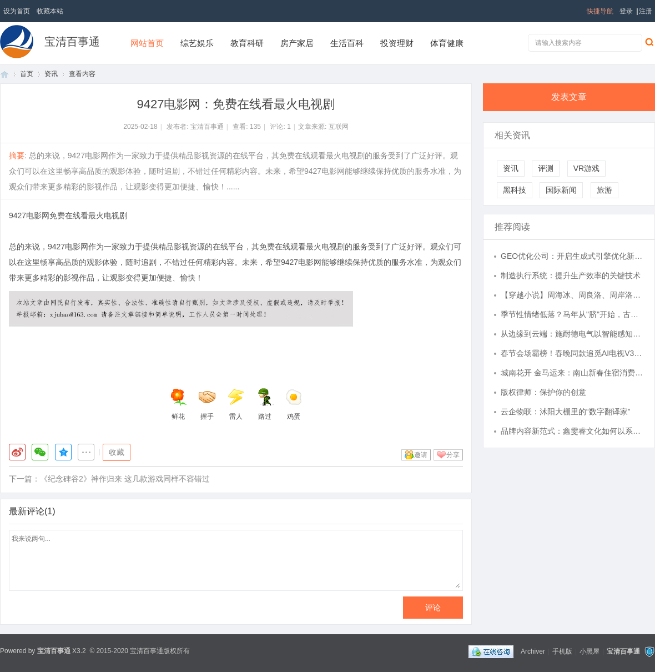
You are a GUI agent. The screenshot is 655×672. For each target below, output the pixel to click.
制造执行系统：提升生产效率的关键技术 (571, 275)
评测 (545, 168)
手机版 (562, 651)
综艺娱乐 (197, 43)
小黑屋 (589, 651)
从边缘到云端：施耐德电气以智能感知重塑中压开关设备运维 (572, 333)
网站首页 (147, 43)
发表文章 (569, 97)
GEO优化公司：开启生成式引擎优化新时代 (572, 256)
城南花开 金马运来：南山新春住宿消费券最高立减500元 (572, 372)
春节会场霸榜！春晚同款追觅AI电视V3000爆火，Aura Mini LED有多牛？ (572, 353)
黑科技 (514, 189)
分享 (453, 455)
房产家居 (297, 43)
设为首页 (16, 11)
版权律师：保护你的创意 (543, 392)
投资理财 (397, 43)
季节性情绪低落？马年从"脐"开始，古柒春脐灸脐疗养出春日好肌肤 (572, 314)
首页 (4, 74)
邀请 (420, 455)
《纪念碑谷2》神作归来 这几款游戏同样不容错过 (125, 478)
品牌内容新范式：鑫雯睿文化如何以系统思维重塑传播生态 (572, 431)
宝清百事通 (72, 42)
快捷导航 (600, 11)
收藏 (116, 452)
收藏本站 (50, 11)
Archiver (533, 651)
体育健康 (446, 43)
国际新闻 (561, 189)
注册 (645, 11)
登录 (626, 11)
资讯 (51, 74)
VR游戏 (586, 168)
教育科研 (247, 43)
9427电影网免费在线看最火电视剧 (68, 215)
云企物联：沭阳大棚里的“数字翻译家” (565, 411)
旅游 (604, 189)
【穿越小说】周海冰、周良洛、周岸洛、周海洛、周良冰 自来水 (572, 294)
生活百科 (347, 43)
